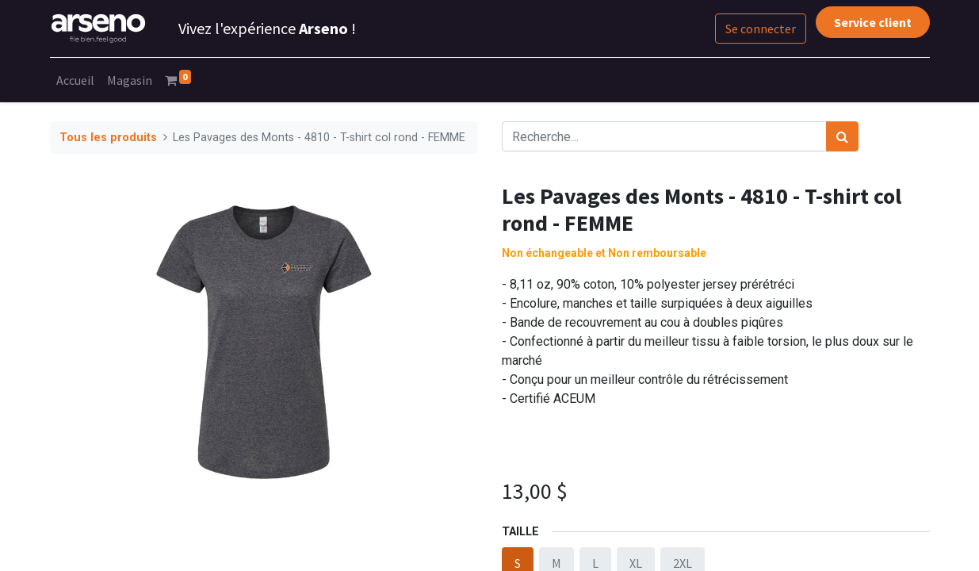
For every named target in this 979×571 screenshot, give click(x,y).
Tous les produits (108, 137)
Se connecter (760, 28)
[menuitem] (75, 80)
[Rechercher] (842, 136)
